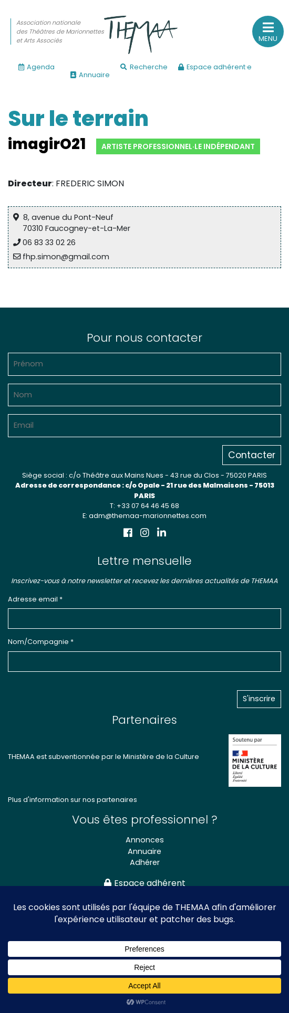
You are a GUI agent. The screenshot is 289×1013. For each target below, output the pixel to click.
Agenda (36, 66)
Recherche (144, 66)
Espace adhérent (144, 883)
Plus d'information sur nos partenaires (72, 799)
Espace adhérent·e (215, 66)
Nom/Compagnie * (41, 641)
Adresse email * (35, 599)
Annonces (145, 840)
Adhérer (145, 862)
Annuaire (90, 74)
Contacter (251, 455)
